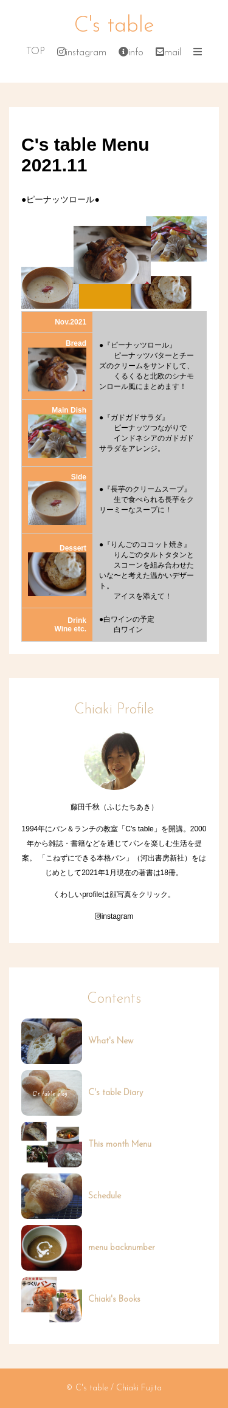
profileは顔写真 (106, 894)
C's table (114, 26)
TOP (35, 52)
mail (168, 53)
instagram (81, 53)
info (131, 53)
